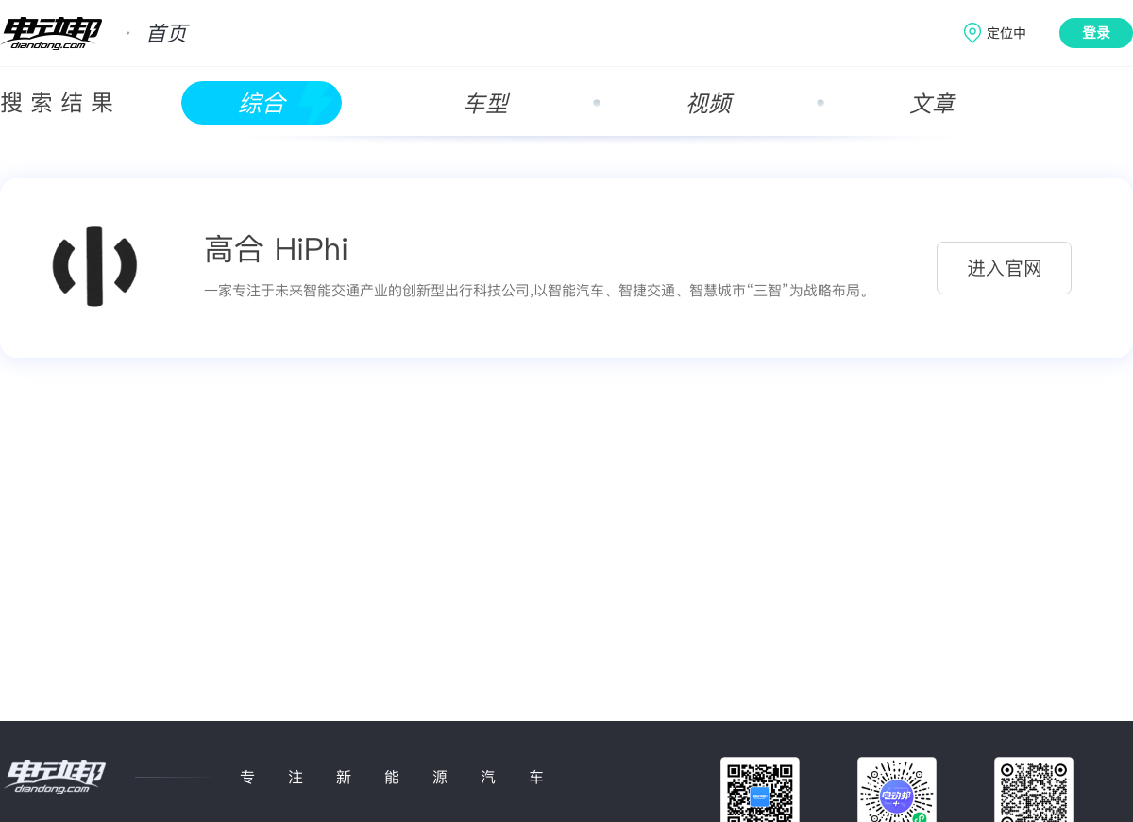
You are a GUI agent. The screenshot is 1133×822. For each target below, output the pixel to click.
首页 (166, 33)
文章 (932, 103)
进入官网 (1004, 268)
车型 (485, 103)
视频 (708, 103)
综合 (261, 103)
